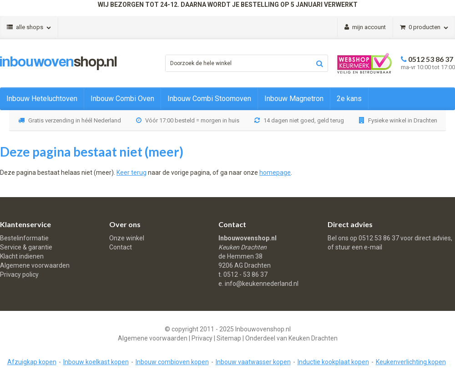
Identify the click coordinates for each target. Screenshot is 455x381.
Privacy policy (19, 274)
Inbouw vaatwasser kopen (253, 362)
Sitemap (229, 338)
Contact (120, 247)
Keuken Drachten (313, 338)
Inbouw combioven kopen (172, 362)
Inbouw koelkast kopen (96, 362)
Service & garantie (26, 247)
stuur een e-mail (358, 247)
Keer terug (131, 172)
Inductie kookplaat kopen (333, 362)
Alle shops (29, 27)
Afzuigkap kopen (31, 362)
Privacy (202, 338)
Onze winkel (126, 238)
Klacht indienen (22, 256)
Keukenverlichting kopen (411, 362)
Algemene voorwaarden (35, 265)
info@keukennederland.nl (261, 283)
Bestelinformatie (24, 238)
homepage (275, 172)
